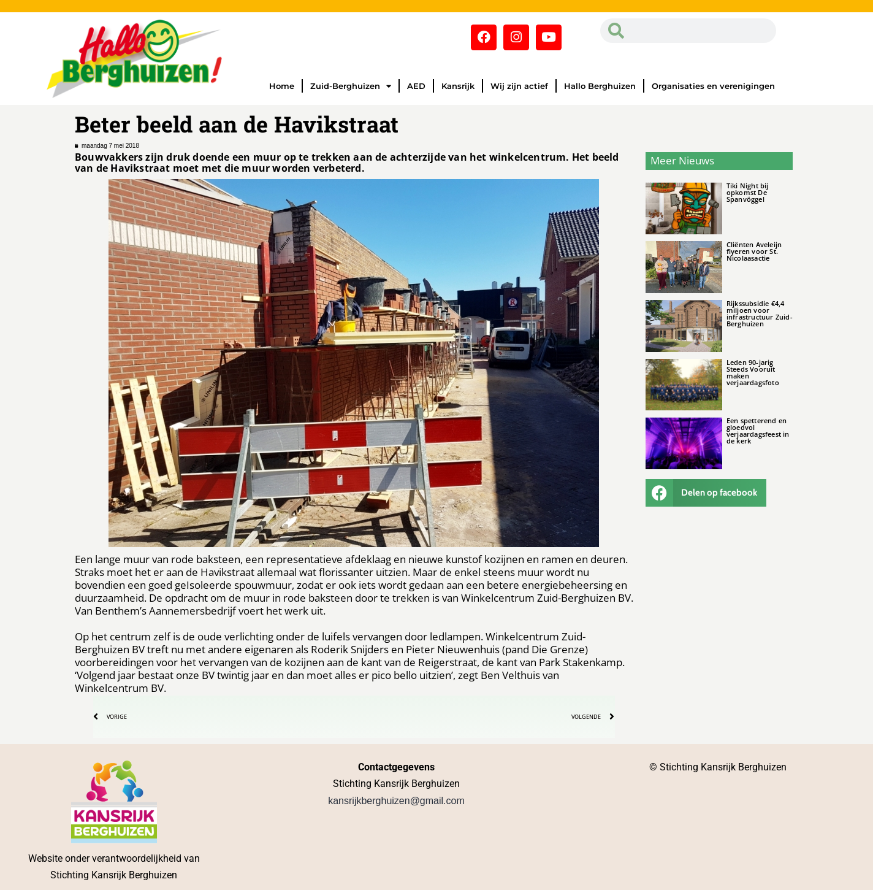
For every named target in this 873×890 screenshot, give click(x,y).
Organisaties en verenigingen (713, 86)
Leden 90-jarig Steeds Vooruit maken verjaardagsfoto (752, 372)
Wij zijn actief (519, 86)
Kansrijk (458, 86)
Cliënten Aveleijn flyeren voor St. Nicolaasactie (754, 251)
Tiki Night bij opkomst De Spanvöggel (747, 192)
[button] (706, 493)
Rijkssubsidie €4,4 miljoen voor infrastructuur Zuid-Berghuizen (759, 313)
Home (281, 86)
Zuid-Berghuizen (350, 86)
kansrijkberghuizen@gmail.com (396, 801)
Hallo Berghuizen (600, 86)
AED (416, 86)
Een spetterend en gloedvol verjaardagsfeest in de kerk (758, 430)
